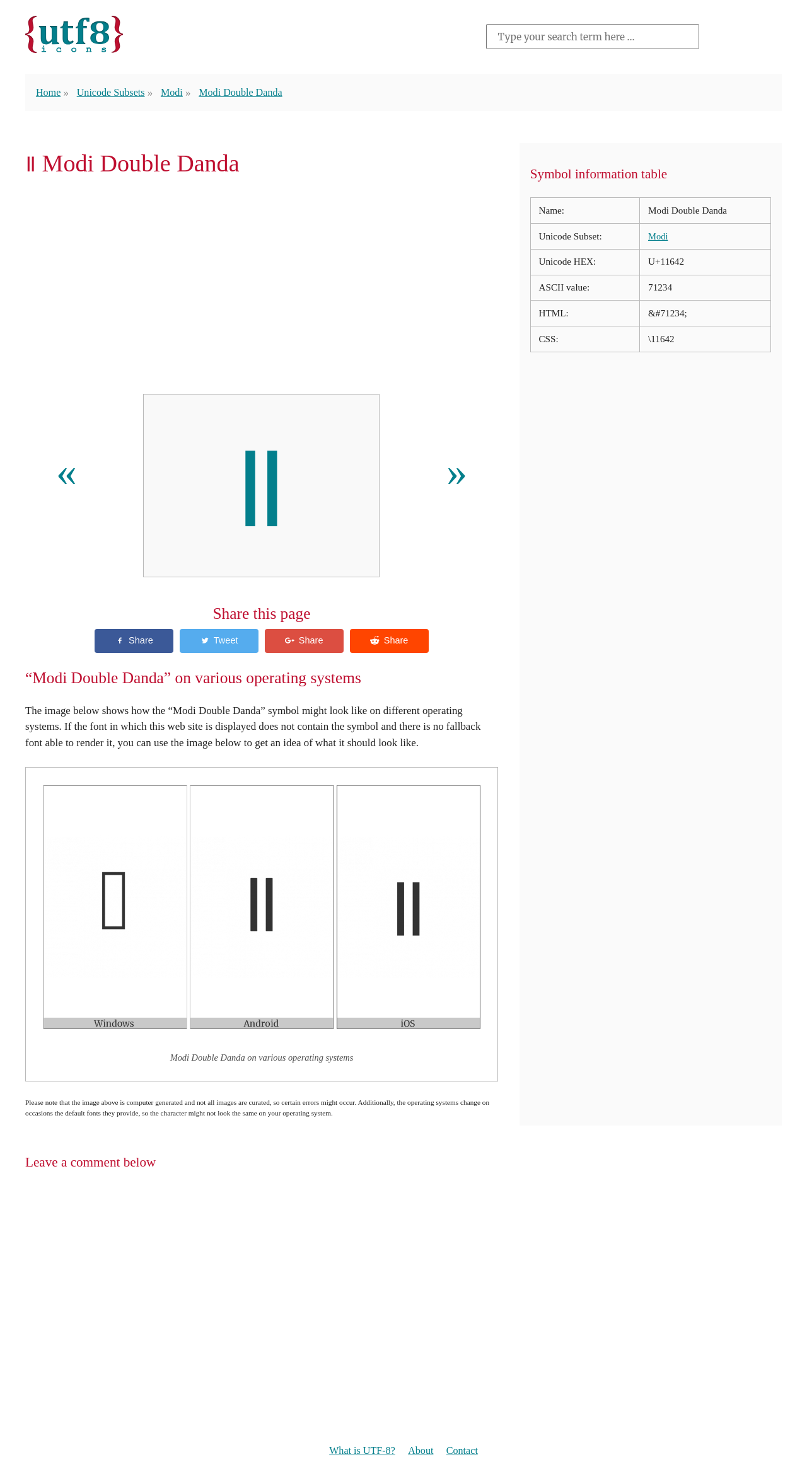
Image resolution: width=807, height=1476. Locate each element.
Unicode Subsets (113, 92)
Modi (177, 92)
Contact (465, 1452)
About (422, 1452)
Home (49, 92)
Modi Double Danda (248, 92)
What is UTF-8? (360, 1452)
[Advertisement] (261, 289)
